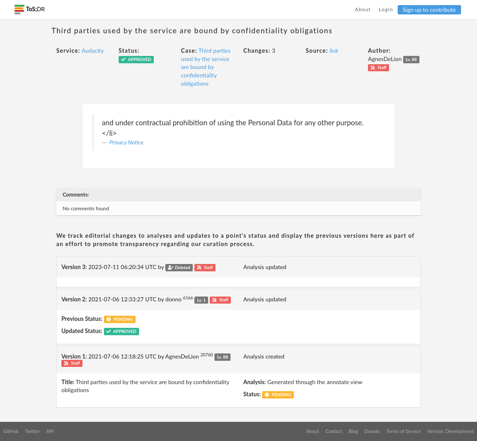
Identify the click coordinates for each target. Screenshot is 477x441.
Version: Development (450, 431)
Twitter (32, 431)
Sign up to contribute (429, 9)
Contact (333, 431)
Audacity (93, 50)
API (49, 431)
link (334, 50)
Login (386, 9)
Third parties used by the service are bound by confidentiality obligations (205, 67)
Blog (353, 431)
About (363, 9)
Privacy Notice (126, 142)
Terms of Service (403, 431)
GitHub (11, 431)
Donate (372, 431)
